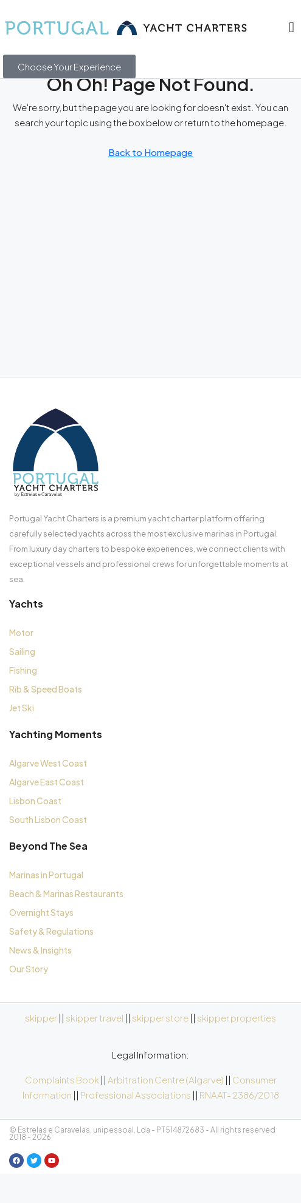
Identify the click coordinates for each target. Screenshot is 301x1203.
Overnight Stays (41, 942)
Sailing (22, 681)
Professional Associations (135, 1124)
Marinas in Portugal (46, 904)
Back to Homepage (150, 182)
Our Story (28, 998)
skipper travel (94, 1047)
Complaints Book (62, 1109)
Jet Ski (21, 737)
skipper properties (236, 1047)
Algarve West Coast (48, 792)
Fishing (23, 699)
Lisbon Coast (35, 830)
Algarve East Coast (46, 811)
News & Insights (40, 979)
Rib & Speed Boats (45, 718)
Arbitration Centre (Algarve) (166, 1109)
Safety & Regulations (51, 960)
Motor (21, 662)
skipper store (160, 1047)
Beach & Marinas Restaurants (66, 923)
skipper (41, 1047)
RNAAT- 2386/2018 (239, 1124)
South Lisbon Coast (48, 849)
